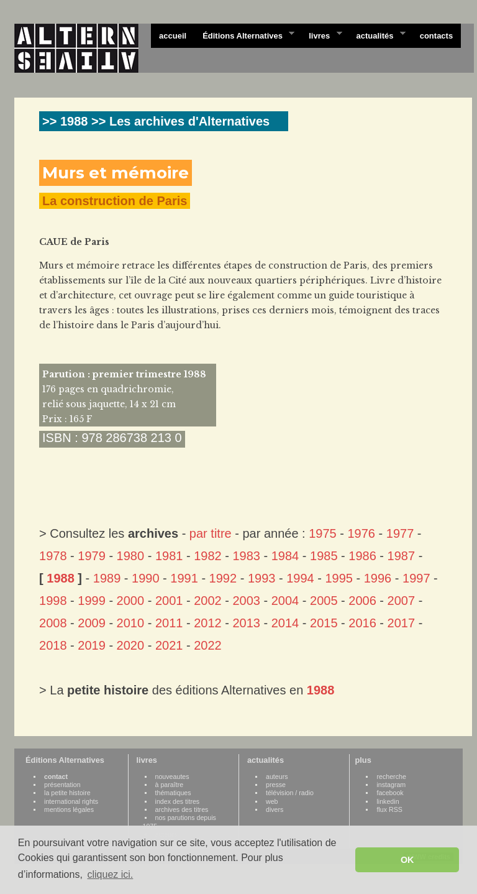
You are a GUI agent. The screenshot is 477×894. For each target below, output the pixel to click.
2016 (362, 623)
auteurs (277, 776)
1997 (416, 578)
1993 (262, 578)
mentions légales (69, 809)
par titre (210, 533)
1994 (300, 578)
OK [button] (407, 860)
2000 (131, 600)
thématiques (173, 792)
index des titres (177, 801)
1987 (402, 556)
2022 (208, 645)
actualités (376, 34)
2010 (131, 623)
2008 (53, 623)
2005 (324, 600)
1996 (378, 578)
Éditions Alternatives (244, 34)
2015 (324, 623)
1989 (107, 578)
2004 (285, 600)
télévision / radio (290, 792)
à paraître (169, 784)
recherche (391, 776)
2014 (285, 623)
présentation (62, 784)
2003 (246, 600)
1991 (184, 578)
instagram (391, 784)
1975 (323, 533)
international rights (71, 801)
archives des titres (182, 809)
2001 (169, 600)
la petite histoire (67, 792)
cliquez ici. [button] (110, 874)
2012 (208, 623)
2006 (362, 600)
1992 (223, 578)
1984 (285, 556)
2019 (92, 645)
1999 (92, 600)
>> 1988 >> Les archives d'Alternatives (156, 121)
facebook (389, 792)
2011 (169, 623)
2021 (169, 645)
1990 (146, 578)
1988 (61, 578)
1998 (53, 600)
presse (276, 784)
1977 (400, 533)
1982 (208, 556)
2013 (246, 623)
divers (274, 809)
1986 (362, 556)
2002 (208, 600)
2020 (131, 645)
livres (321, 34)
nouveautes (172, 776)
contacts (436, 35)
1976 (361, 533)
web (272, 801)
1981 (169, 556)
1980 (131, 556)
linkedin (387, 801)
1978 (53, 556)
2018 (53, 645)
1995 (339, 578)
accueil (172, 35)
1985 (324, 556)
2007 (402, 600)
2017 (402, 623)
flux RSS (389, 809)
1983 (246, 556)
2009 (92, 623)
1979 (92, 556)
